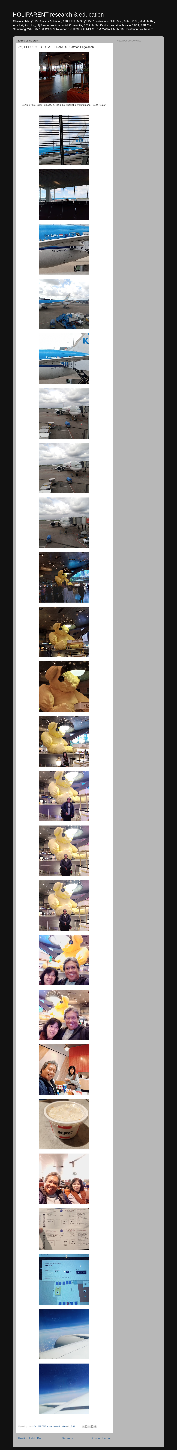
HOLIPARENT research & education (58, 14)
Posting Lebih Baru (31, 1438)
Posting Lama (101, 1438)
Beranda (67, 1438)
